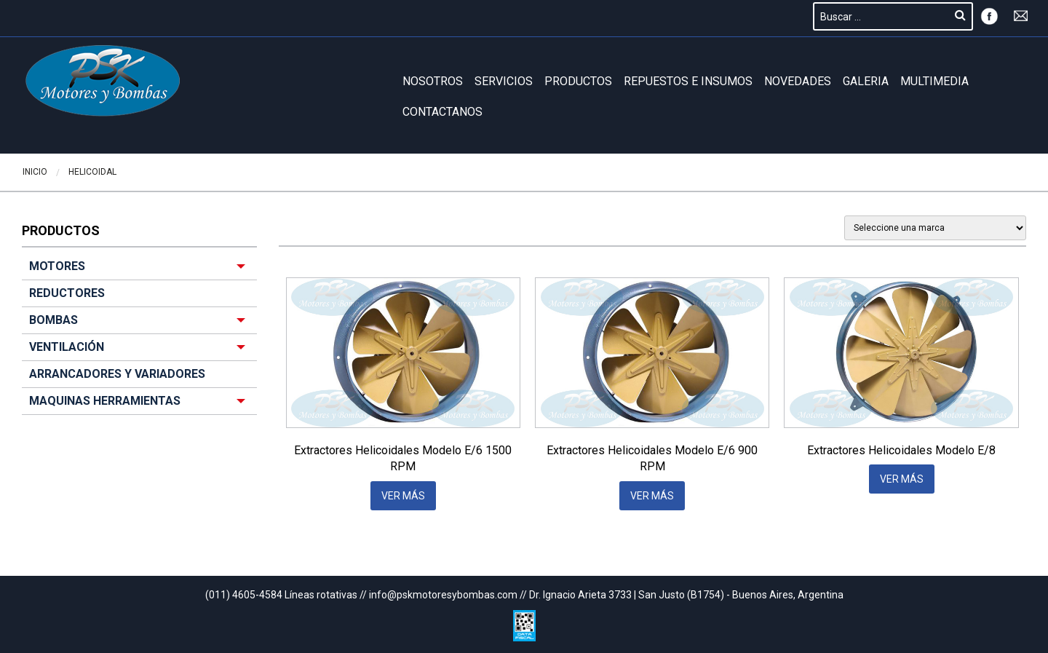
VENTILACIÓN (66, 347)
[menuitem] (139, 334)
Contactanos (442, 112)
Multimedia (934, 81)
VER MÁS (403, 496)
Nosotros (432, 81)
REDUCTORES (67, 293)
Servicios (504, 81)
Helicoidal (92, 172)
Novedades (797, 81)
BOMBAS (53, 320)
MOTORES (57, 266)
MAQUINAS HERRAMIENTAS (104, 401)
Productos (578, 81)
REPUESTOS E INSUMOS (688, 81)
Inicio (35, 172)
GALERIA (866, 81)
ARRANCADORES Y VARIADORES (117, 374)
